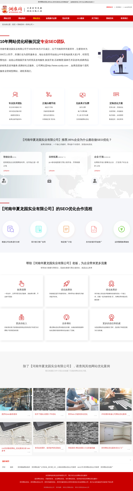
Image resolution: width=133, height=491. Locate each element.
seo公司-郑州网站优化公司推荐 (88, 467)
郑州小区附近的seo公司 (82, 487)
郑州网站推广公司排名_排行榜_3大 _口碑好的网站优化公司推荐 (54, 467)
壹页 (14, 24)
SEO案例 (80, 18)
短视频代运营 (51, 18)
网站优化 (36, 18)
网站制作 (21, 18)
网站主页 (7, 18)
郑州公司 (29, 24)
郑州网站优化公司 (49, 487)
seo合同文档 (128, 7)
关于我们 (95, 18)
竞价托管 (65, 18)
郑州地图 (58, 487)
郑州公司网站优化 (68, 487)
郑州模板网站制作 (24, 467)
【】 (110, 7)
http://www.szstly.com (58, 65)
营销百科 (109, 18)
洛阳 (11, 467)
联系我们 (118, 7)
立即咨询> (6, 171)
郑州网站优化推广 (107, 467)
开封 (3, 467)
